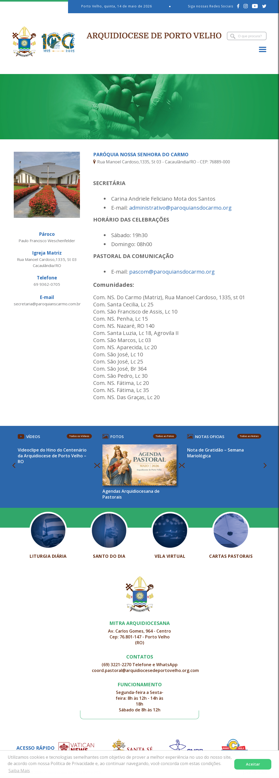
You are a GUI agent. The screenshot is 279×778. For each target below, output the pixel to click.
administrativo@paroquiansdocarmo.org (180, 207)
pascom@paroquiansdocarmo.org (172, 271)
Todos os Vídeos (79, 436)
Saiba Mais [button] (19, 771)
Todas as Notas (249, 436)
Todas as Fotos (165, 436)
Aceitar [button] (253, 764)
